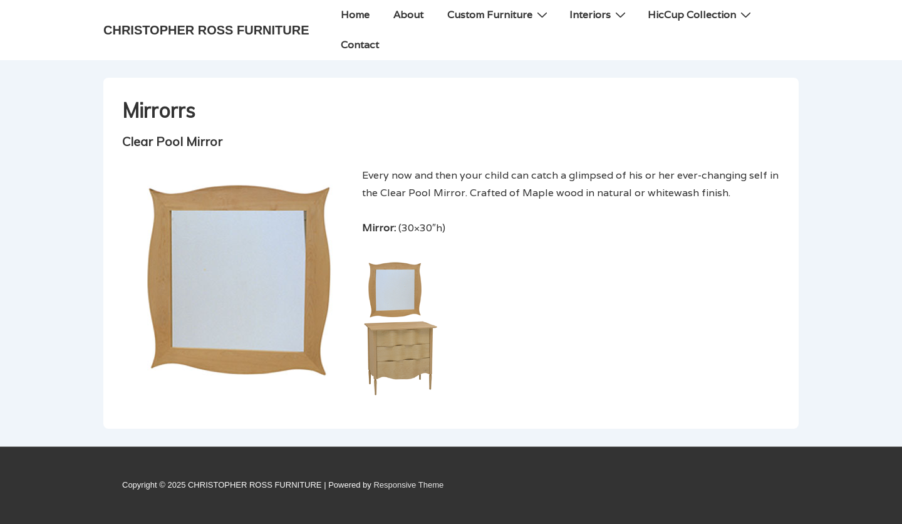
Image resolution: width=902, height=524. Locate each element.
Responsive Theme (408, 485)
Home (355, 14)
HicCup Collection (701, 14)
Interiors (599, 14)
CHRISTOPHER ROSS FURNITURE (206, 30)
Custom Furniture (499, 14)
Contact (360, 44)
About (408, 14)
